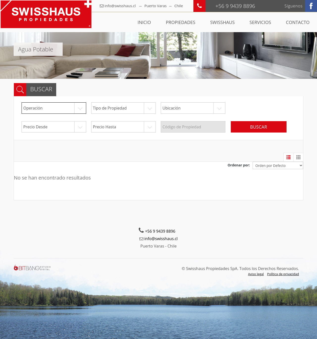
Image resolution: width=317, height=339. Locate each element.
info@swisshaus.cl (120, 5)
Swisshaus (222, 22)
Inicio (144, 22)
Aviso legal (256, 274)
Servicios (260, 22)
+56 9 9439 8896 (160, 231)
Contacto (298, 22)
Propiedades (180, 22)
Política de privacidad (283, 274)
